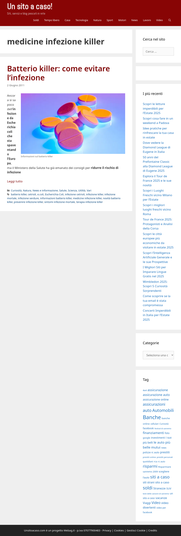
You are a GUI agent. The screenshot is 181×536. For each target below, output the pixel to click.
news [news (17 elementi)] (164, 447)
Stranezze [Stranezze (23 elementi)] (159, 488)
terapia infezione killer (89, 202)
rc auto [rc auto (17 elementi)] (161, 461)
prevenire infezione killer (28, 202)
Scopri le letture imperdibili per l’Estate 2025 (154, 108)
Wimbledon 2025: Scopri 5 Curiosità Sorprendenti (155, 286)
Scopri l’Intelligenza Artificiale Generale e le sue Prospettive (157, 257)
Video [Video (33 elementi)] (155, 502)
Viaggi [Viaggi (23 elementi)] (147, 503)
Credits (152, 530)
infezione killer (94, 194)
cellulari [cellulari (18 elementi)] (154, 423)
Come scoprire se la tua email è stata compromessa (156, 300)
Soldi (36, 20)
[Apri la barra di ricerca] (169, 20)
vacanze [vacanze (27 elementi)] (161, 498)
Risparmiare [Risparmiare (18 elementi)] (164, 466)
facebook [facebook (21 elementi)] (148, 428)
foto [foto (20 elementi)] (167, 433)
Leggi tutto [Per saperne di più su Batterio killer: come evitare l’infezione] (14, 181)
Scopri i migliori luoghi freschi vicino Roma (157, 209)
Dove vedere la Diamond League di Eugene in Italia (156, 147)
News (134, 20)
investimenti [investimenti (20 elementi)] (158, 437)
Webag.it (69, 530)
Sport (110, 20)
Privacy (106, 530)
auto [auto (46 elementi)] (147, 410)
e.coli (40, 194)
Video (159, 20)
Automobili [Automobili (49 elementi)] (163, 410)
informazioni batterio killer (56, 198)
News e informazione (45, 190)
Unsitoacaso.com (34, 530)
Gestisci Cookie (136, 530)
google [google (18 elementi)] (146, 437)
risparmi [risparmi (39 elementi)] (150, 466)
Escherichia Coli (54, 194)
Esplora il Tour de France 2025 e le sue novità (157, 180)
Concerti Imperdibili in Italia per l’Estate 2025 (157, 315)
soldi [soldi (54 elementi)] (148, 488)
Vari (89, 190)
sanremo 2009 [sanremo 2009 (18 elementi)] (150, 471)
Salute (63, 190)
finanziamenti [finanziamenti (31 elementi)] (153, 432)
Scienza (72, 190)
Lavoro (147, 20)
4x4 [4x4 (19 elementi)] (145, 390)
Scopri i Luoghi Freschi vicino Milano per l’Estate (157, 195)
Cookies (119, 530)
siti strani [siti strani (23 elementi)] (148, 482)
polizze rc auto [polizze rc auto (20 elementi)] (151, 452)
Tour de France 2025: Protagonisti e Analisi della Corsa (158, 223)
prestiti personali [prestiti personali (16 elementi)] (165, 457)
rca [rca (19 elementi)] (155, 461)
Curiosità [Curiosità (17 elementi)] (163, 423)
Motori (122, 20)
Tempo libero (51, 20)
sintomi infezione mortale (59, 202)
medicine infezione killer (87, 198)
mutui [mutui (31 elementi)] (155, 447)
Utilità (81, 190)
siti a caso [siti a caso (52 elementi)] (160, 477)
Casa (67, 20)
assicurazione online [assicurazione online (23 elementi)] (156, 399)
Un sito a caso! (29, 6)
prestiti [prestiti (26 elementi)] (165, 452)
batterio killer (19, 194)
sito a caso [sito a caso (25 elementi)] (162, 482)
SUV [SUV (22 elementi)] (168, 488)
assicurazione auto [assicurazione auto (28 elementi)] (156, 395)
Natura (97, 20)
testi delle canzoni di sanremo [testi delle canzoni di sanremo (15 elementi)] (156, 493)
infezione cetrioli (75, 194)
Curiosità (16, 190)
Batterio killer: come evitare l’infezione (58, 73)
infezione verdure (28, 198)
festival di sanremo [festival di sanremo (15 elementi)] (162, 428)
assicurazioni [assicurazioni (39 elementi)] (154, 404)
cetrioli (32, 194)
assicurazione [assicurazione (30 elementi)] (158, 390)
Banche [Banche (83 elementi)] (152, 417)
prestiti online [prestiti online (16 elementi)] (149, 457)
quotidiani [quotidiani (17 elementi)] (148, 461)
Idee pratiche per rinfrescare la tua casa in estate (158, 132)
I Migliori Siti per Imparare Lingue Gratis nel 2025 (154, 271)
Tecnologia (81, 20)
